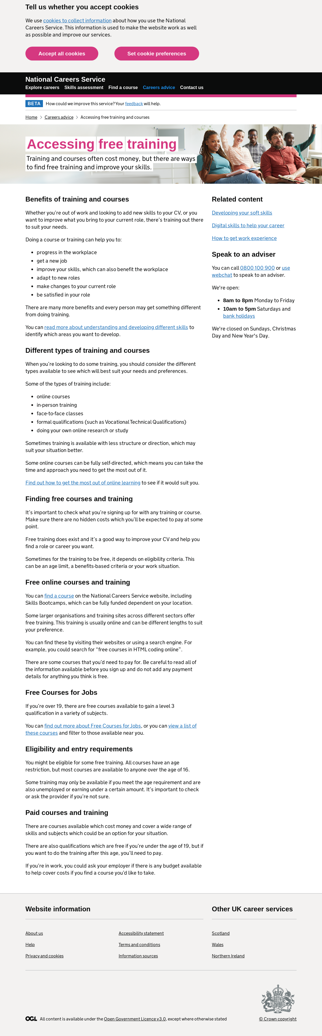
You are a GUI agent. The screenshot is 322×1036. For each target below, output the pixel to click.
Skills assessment (83, 87)
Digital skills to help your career (248, 225)
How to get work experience (244, 238)
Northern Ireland (228, 956)
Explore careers (42, 87)
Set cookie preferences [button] (156, 54)
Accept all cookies (61, 54)
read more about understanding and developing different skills (116, 327)
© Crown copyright (278, 1019)
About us (34, 933)
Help (30, 944)
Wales (217, 944)
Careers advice (159, 87)
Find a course (123, 87)
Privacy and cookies (44, 956)
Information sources (138, 956)
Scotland (221, 933)
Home (31, 117)
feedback (134, 103)
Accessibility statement (141, 933)
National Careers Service (65, 79)
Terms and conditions (139, 944)
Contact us (192, 87)
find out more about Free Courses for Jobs (92, 726)
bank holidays (239, 316)
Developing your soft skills (242, 212)
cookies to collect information (77, 20)
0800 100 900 (257, 268)
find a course (59, 595)
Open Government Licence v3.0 (135, 1019)
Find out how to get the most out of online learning (82, 482)
